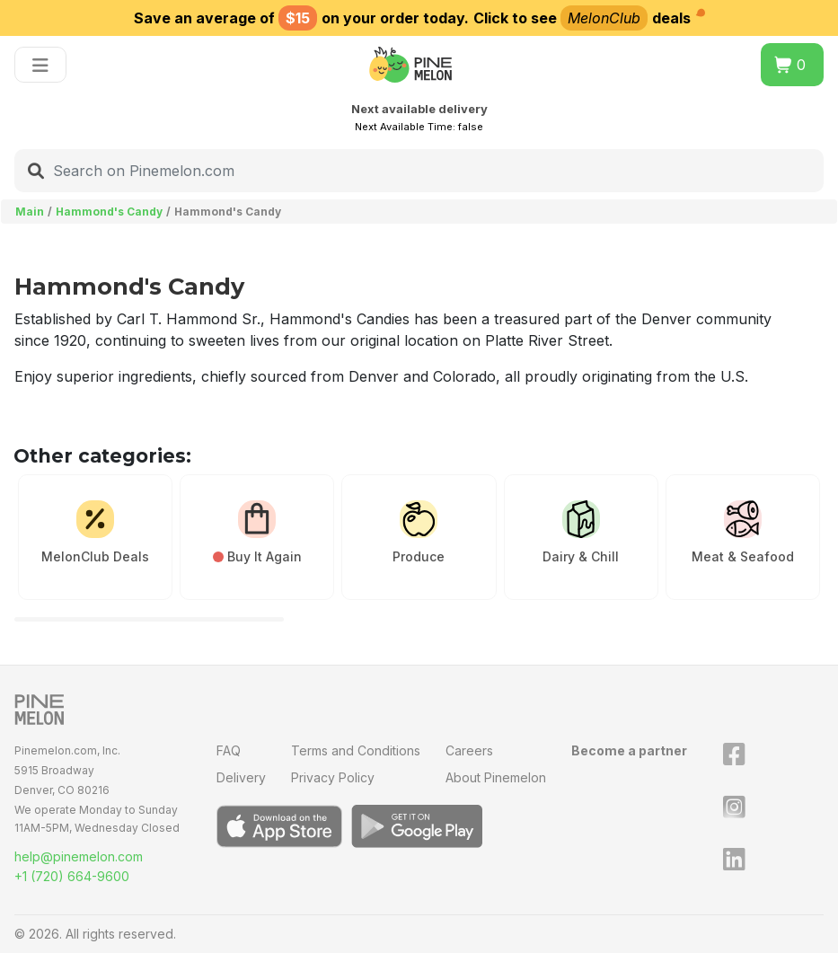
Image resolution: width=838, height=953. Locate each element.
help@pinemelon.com (78, 856)
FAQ (228, 750)
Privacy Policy (333, 777)
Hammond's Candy (109, 211)
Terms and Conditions (355, 750)
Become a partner (629, 750)
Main (29, 211)
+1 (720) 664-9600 (71, 876)
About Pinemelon (495, 777)
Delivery (241, 777)
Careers (469, 750)
